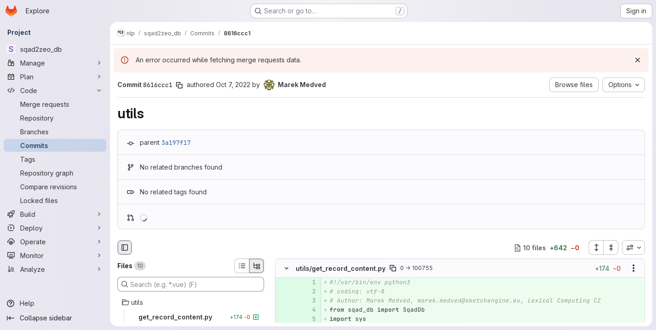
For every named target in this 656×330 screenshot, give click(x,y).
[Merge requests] (55, 104)
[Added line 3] (308, 301)
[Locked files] (55, 200)
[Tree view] (256, 265)
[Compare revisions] (55, 186)
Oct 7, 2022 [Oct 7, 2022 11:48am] (233, 84)
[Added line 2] (308, 292)
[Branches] (55, 131)
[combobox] (633, 247)
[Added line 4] (308, 310)
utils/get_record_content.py (341, 268)
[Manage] (55, 62)
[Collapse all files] (611, 247)
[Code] (55, 90)
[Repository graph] (55, 172)
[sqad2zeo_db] (55, 49)
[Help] (55, 303)
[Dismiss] (637, 60)
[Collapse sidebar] (55, 318)
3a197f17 (176, 142)
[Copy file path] (392, 268)
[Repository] (55, 117)
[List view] (241, 265)
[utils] (190, 302)
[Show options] (633, 268)
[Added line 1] (308, 282)
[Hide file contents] (286, 268)
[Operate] (55, 241)
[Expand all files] (596, 247)
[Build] (55, 214)
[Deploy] (55, 227)
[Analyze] (55, 269)
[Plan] (55, 76)
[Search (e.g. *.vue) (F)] (190, 284)
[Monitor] (55, 255)
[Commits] (55, 145)
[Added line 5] (308, 319)
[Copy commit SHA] (179, 85)
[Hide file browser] (124, 247)
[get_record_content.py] (190, 317)
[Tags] (55, 159)
